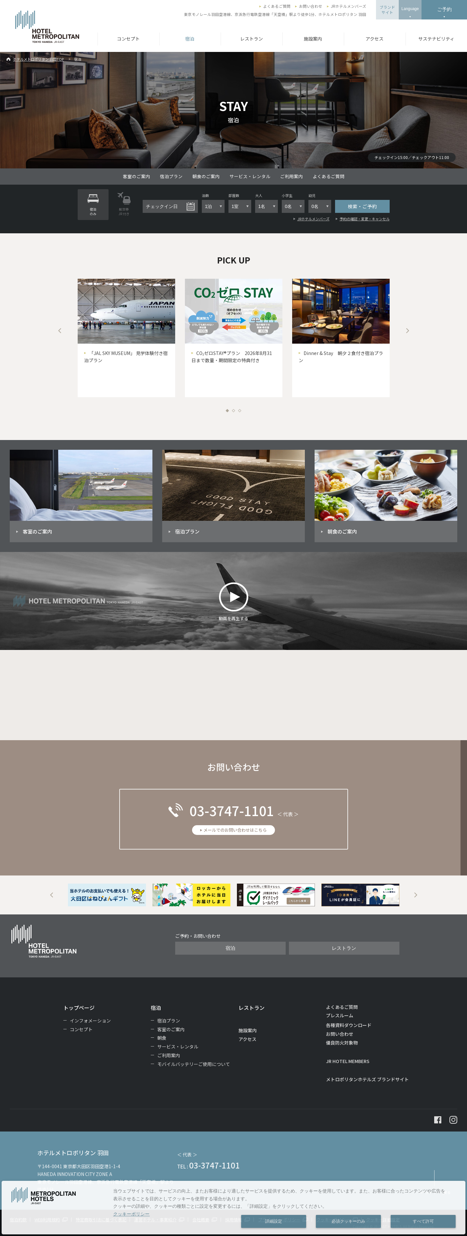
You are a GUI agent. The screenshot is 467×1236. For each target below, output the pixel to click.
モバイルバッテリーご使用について (193, 1064)
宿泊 (189, 38)
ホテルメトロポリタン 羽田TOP (38, 59)
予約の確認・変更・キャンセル (365, 218)
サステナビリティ (436, 38)
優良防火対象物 (342, 1042)
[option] (126, 338)
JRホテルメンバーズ (348, 6)
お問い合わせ (310, 6)
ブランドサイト (387, 10)
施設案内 (313, 38)
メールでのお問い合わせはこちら (235, 830)
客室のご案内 (136, 176)
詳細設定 (273, 1221)
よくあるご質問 (277, 6)
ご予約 (444, 9)
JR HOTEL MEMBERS (348, 1061)
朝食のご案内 (206, 176)
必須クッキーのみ (348, 1221)
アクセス (374, 38)
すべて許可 (423, 1221)
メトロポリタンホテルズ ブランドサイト (367, 1079)
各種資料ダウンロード (348, 1025)
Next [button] (407, 331)
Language (410, 8)
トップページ (79, 1007)
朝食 (161, 1037)
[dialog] (233, 1207)
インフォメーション (90, 1020)
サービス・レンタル (249, 176)
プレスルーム (339, 1015)
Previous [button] (60, 331)
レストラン (251, 38)
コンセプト (128, 38)
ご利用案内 (291, 176)
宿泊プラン (171, 176)
